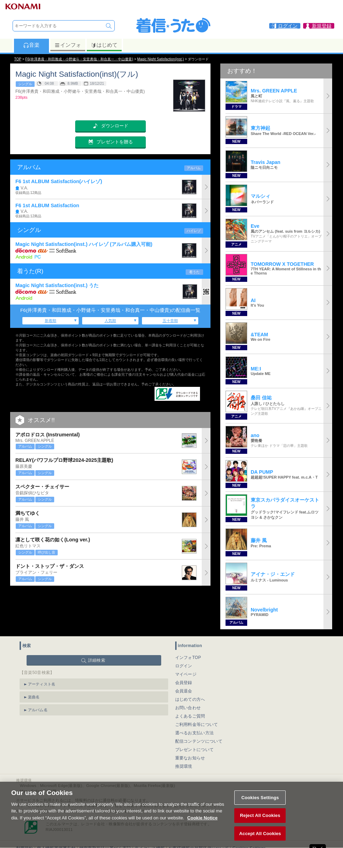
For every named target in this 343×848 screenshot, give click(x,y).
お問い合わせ (188, 707)
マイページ (186, 674)
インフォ (67, 45)
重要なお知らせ (190, 758)
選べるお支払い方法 (194, 732)
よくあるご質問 (190, 716)
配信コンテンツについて (198, 741)
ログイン (183, 665)
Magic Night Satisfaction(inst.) (160, 59)
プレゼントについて (194, 749)
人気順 (110, 320)
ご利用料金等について (196, 724)
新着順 (50, 320)
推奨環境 (183, 766)
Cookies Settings (260, 805)
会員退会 (183, 691)
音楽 (31, 45)
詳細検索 (96, 660)
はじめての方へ (190, 699)
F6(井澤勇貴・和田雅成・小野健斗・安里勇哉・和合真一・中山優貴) (79, 59)
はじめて (104, 45)
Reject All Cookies (260, 823)
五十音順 (170, 320)
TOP (17, 59)
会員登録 (183, 682)
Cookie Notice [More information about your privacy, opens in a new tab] (202, 825)
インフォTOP (188, 657)
